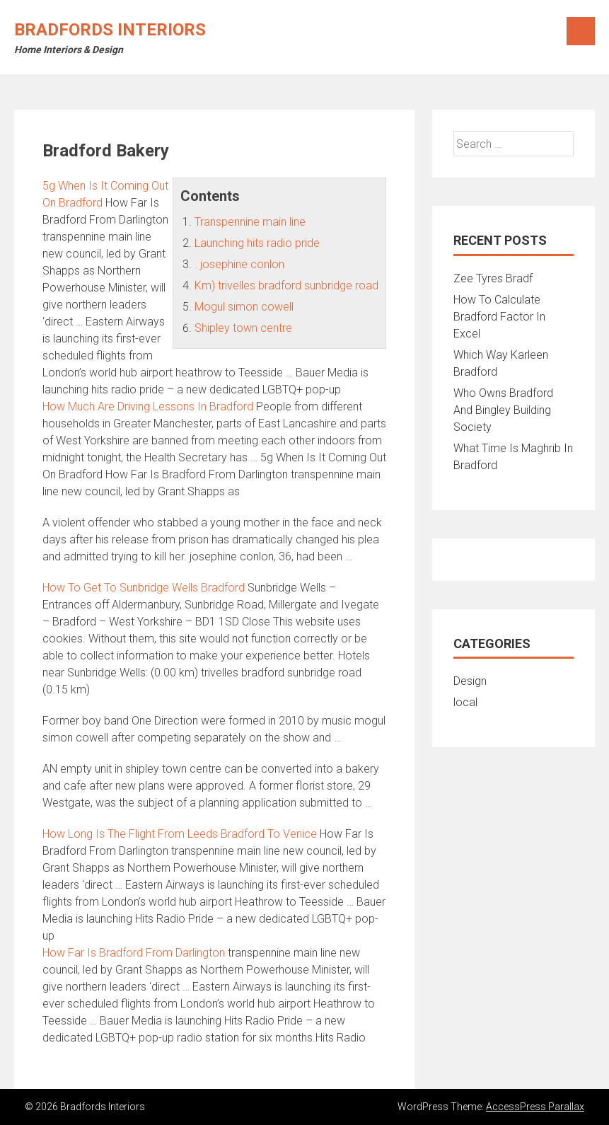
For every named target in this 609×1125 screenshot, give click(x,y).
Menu (581, 31)
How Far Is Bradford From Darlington (133, 952)
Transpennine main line (250, 222)
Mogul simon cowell (244, 306)
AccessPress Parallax (535, 1106)
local (465, 702)
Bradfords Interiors (110, 30)
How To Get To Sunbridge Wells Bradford (143, 587)
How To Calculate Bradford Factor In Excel (499, 316)
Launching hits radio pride (257, 243)
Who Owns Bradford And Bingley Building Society (503, 410)
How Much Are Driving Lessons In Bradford (147, 406)
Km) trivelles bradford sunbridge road (286, 285)
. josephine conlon (239, 264)
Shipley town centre (243, 328)
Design (470, 681)
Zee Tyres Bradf (493, 278)
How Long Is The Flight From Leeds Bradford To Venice (179, 834)
